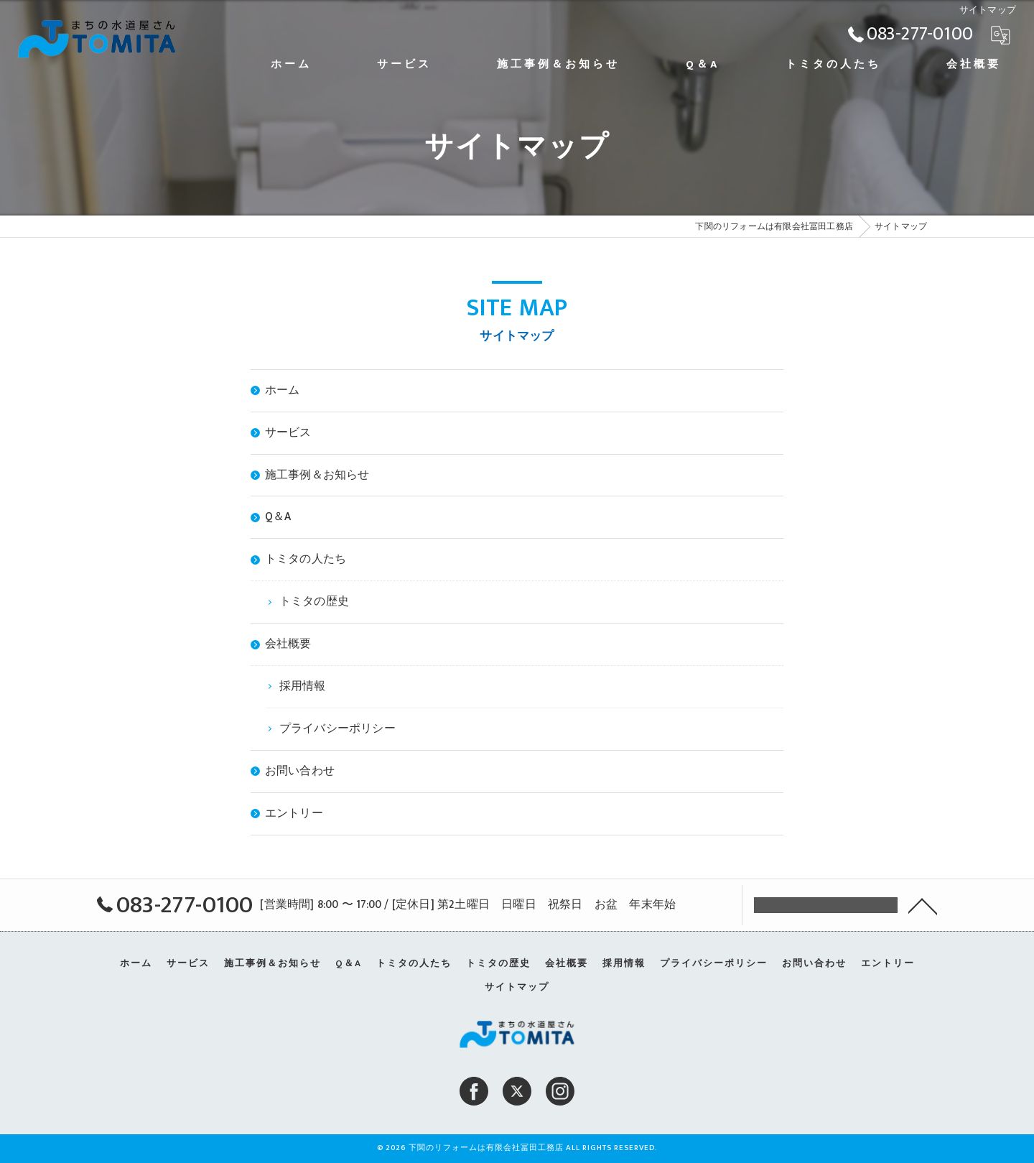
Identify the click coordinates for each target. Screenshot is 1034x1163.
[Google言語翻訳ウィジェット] (1000, 34)
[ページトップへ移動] (922, 905)
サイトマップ (517, 987)
